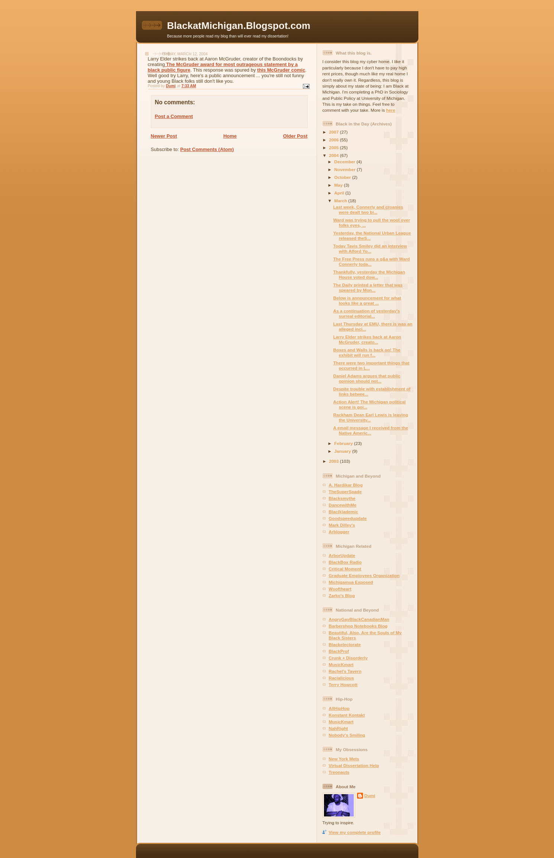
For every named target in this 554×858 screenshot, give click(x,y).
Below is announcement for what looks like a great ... (367, 300)
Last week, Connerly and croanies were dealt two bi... (368, 209)
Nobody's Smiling (347, 735)
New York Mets (344, 758)
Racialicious (341, 677)
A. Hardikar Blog (346, 484)
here (390, 110)
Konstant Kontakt (347, 715)
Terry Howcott (343, 684)
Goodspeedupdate (348, 518)
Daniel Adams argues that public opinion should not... (367, 378)
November (345, 169)
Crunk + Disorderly (348, 657)
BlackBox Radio (345, 562)
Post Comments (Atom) (207, 149)
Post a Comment (174, 116)
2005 (334, 147)
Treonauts (339, 772)
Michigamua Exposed (351, 582)
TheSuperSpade (345, 491)
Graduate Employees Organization (364, 575)
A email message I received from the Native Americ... (370, 430)
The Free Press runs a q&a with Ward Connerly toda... (371, 261)
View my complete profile (355, 832)
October (343, 177)
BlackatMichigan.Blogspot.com (239, 25)
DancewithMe (343, 504)
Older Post (295, 136)
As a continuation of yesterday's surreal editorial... (366, 313)
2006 (334, 139)
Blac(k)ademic (343, 511)
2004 (334, 155)
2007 (334, 132)
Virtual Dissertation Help (354, 765)
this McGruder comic (281, 70)
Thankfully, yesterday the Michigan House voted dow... (369, 274)
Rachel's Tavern (345, 671)
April (340, 192)
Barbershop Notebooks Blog (358, 625)
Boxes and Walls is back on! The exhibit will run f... (367, 352)
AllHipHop (339, 708)
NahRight (338, 728)
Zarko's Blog (342, 595)
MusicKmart (341, 664)
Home (230, 136)
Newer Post (164, 136)
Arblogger (339, 531)
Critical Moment (345, 568)
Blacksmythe (342, 498)
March (341, 200)
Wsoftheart (340, 588)
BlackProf (339, 651)
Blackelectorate (345, 644)
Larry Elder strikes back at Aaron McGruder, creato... (367, 339)
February (344, 443)
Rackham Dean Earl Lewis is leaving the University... (370, 417)
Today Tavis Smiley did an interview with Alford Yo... (370, 248)
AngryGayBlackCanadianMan (359, 619)
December (345, 161)
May (339, 185)
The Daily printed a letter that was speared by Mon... (367, 287)
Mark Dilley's (342, 525)
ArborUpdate (342, 555)
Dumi (370, 795)
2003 (334, 461)
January (343, 451)
